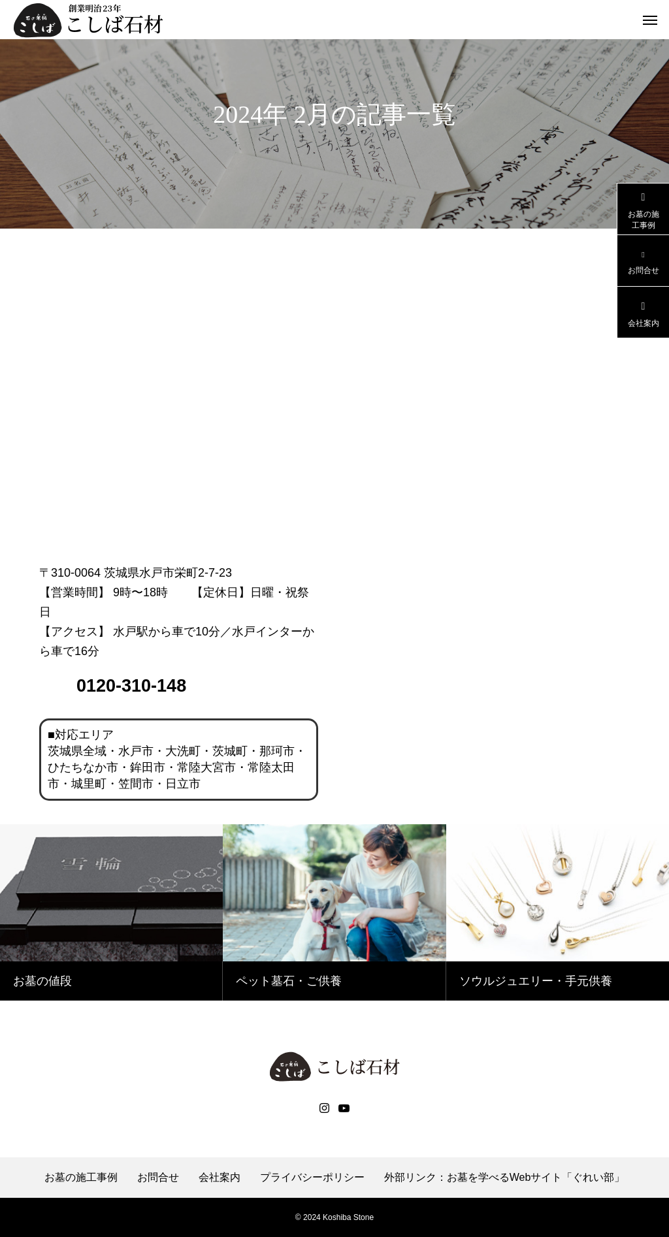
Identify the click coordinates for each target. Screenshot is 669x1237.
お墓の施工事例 (81, 1177)
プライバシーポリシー (312, 1177)
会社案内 (219, 1177)
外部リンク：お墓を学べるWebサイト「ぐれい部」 (504, 1177)
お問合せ (158, 1177)
